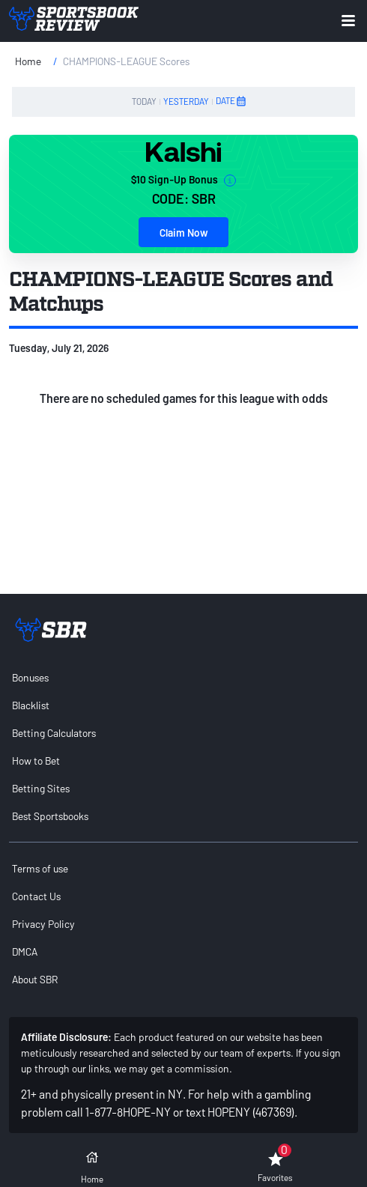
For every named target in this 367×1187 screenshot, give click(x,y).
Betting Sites (41, 788)
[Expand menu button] (348, 20)
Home (28, 61)
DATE (231, 101)
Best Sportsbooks (50, 816)
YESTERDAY (186, 101)
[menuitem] (183, 677)
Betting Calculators (54, 732)
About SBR (35, 979)
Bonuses (30, 677)
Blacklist (30, 705)
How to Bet (36, 760)
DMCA (24, 951)
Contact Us (36, 896)
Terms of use (40, 868)
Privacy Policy (43, 923)
